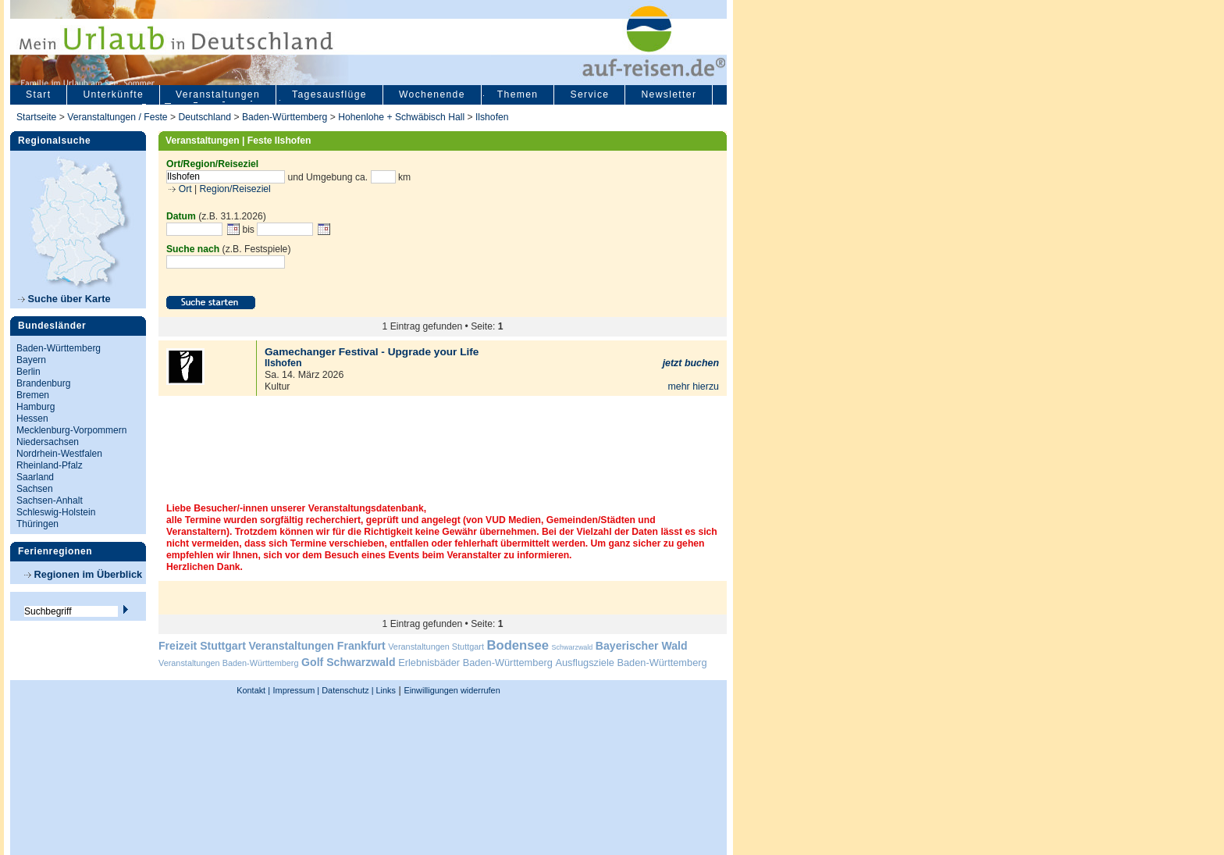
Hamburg (35, 406)
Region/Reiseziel (235, 188)
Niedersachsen (47, 441)
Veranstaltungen (218, 94)
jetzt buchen (691, 363)
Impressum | (296, 690)
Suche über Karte (64, 299)
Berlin (28, 371)
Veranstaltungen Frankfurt (316, 645)
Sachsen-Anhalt (49, 500)
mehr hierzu (693, 386)
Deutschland (204, 117)
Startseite (36, 117)
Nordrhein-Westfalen (59, 453)
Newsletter (668, 94)
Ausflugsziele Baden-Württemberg (630, 662)
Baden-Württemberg (284, 117)
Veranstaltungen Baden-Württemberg (228, 663)
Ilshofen (492, 117)
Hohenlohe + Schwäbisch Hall (401, 117)
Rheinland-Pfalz (49, 465)
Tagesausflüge (329, 94)
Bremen (32, 395)
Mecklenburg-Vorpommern (71, 430)
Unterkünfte (113, 94)
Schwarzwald (572, 647)
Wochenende (432, 94)
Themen (518, 94)
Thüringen (37, 523)
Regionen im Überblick (83, 574)
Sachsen (34, 488)
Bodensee (518, 645)
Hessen (32, 418)
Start (38, 94)
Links (385, 690)
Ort (183, 188)
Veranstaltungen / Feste (118, 117)
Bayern (31, 359)
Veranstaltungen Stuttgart (436, 646)
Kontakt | (253, 690)
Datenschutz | (346, 690)
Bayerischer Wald (642, 645)
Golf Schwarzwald (348, 662)
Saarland (35, 477)
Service (589, 94)
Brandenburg (43, 383)
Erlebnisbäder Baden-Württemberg (475, 662)
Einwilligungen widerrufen (452, 690)
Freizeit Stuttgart (202, 645)
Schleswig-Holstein (55, 512)
